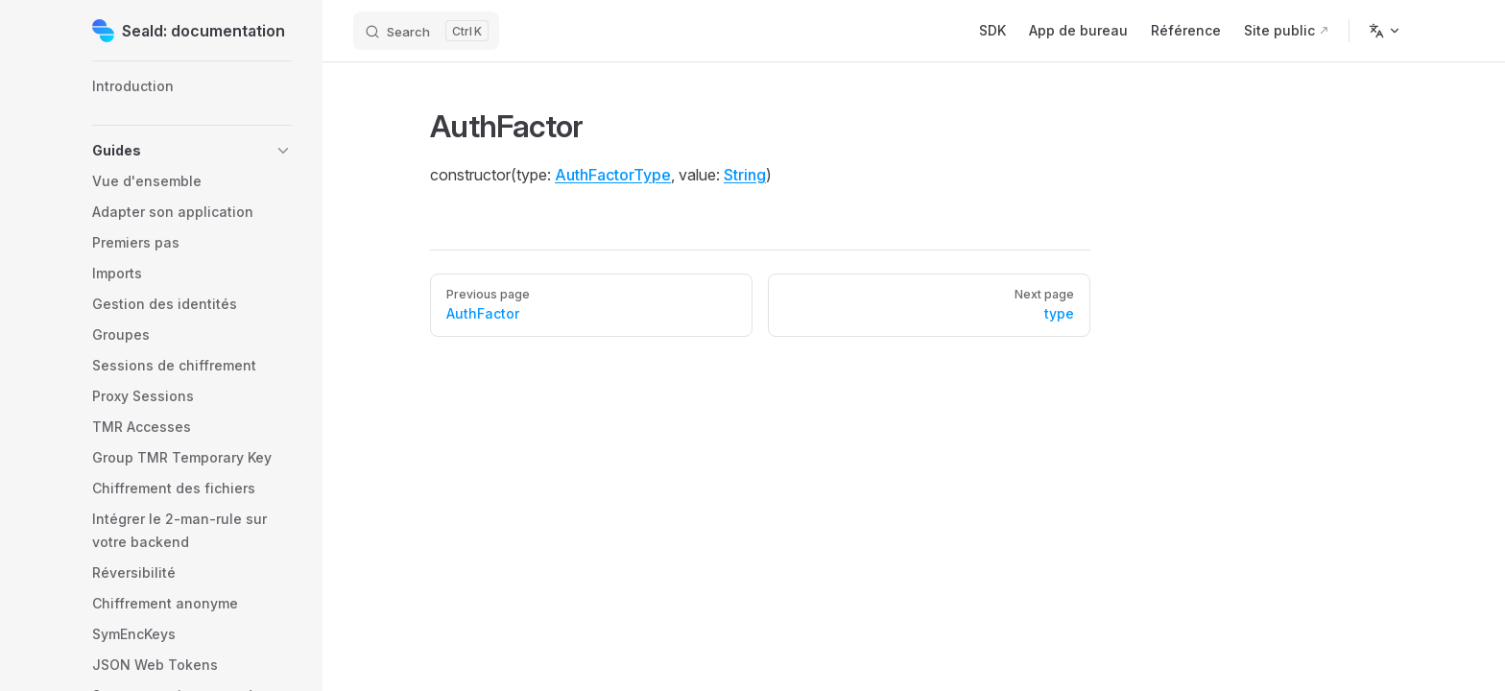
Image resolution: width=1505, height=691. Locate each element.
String (745, 174)
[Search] (426, 31)
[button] (192, 150)
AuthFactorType (613, 174)
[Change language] (1385, 30)
